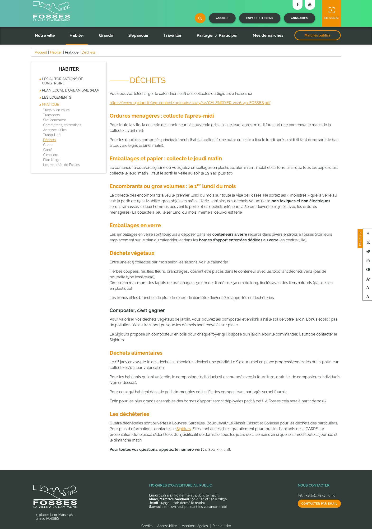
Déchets (49, 140)
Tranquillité (51, 135)
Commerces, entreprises (62, 125)
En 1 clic (331, 13)
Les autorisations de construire (62, 81)
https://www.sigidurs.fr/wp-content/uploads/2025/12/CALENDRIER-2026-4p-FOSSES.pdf (190, 103)
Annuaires (299, 18)
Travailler (172, 35)
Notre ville (45, 35)
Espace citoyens (259, 18)
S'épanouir (138, 35)
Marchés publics (317, 35)
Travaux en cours (56, 110)
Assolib (222, 18)
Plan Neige (51, 160)
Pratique (50, 104)
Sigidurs (184, 429)
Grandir (106, 35)
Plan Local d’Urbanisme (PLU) (70, 90)
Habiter (77, 35)
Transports (51, 115)
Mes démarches (268, 35)
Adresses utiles (55, 130)
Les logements (56, 97)
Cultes (48, 145)
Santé (47, 150)
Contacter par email (319, 503)
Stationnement (54, 120)
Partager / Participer (217, 35)
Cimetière (50, 155)
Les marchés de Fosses (61, 165)
